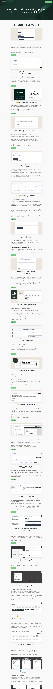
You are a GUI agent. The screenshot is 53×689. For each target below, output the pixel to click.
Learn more (13, 55)
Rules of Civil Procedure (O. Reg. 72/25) (27, 536)
